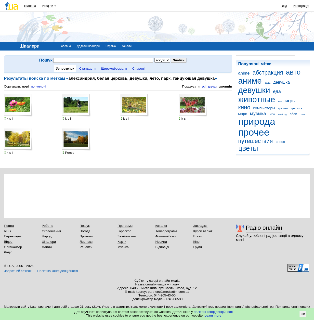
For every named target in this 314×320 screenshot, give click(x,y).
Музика (123, 247)
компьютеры (264, 108)
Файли (47, 247)
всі (203, 86)
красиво (283, 108)
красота (296, 108)
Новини (161, 241)
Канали (127, 46)
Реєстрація (301, 6)
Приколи (86, 236)
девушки (254, 90)
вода (268, 82)
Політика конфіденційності (57, 271)
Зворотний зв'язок (17, 271)
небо (272, 114)
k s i (8, 118)
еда (277, 91)
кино (244, 107)
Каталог (161, 226)
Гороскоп (124, 231)
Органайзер (13, 247)
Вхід (284, 6)
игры (290, 100)
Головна (30, 6)
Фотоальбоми (165, 236)
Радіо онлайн (264, 227)
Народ (47, 236)
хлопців (225, 86)
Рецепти (86, 247)
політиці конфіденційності (213, 312)
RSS (7, 231)
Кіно (196, 241)
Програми (125, 226)
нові (25, 86)
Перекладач (13, 236)
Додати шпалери (88, 46)
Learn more (213, 315)
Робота (47, 226)
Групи (197, 247)
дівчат (212, 86)
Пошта (9, 226)
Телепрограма (166, 231)
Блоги (197, 236)
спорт (281, 142)
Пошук (85, 226)
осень (302, 114)
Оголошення (51, 231)
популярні (38, 86)
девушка (281, 82)
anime (243, 73)
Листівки (86, 241)
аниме (250, 80)
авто (293, 72)
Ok (303, 314)
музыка (258, 113)
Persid (68, 152)
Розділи (47, 6)
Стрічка (110, 46)
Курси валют (202, 231)
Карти (122, 241)
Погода (85, 231)
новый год (282, 114)
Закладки (200, 226)
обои (293, 114)
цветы (248, 148)
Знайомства (127, 236)
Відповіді (162, 247)
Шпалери (49, 241)
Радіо (8, 252)
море (242, 114)
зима (280, 102)
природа (256, 121)
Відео (8, 241)
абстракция (267, 72)
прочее (253, 132)
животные (256, 99)
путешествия (255, 141)
